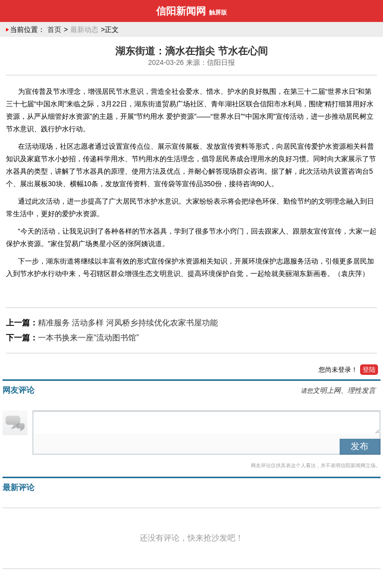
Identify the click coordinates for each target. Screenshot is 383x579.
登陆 (369, 369)
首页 (54, 29)
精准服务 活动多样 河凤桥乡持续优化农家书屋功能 (128, 322)
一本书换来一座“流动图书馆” (88, 337)
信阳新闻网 (181, 10)
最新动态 (84, 29)
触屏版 (218, 12)
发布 (360, 446)
